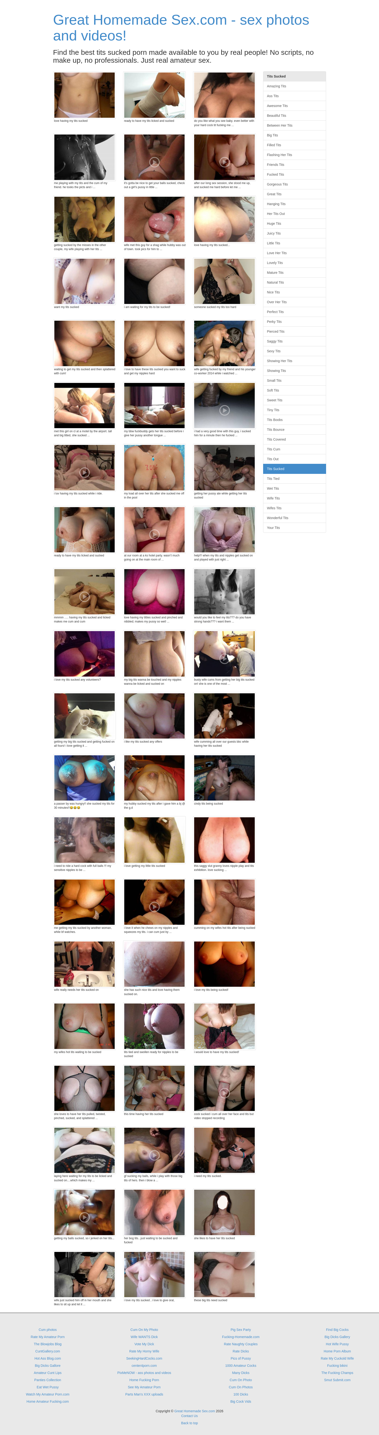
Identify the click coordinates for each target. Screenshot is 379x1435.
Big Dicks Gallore (47, 1366)
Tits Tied (273, 479)
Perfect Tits (275, 312)
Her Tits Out (276, 214)
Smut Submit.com (337, 1380)
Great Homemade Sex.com (194, 1411)
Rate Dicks (241, 1351)
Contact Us (189, 1416)
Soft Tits (273, 390)
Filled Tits (274, 145)
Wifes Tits (274, 508)
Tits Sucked (275, 469)
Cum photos (48, 1330)
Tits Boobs (275, 420)
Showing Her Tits (279, 361)
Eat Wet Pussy (48, 1387)
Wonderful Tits (277, 518)
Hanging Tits (276, 204)
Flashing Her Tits (279, 155)
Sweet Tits (275, 400)
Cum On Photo (241, 1380)
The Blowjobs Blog (48, 1344)
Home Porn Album (337, 1351)
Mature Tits (275, 273)
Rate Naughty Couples (241, 1344)
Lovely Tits (275, 263)
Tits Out (273, 459)
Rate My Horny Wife (144, 1351)
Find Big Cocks (337, 1330)
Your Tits (273, 528)
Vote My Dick (144, 1344)
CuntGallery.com (47, 1351)
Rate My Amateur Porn (48, 1337)
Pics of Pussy (241, 1358)
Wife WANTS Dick (144, 1337)
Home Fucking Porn (144, 1380)
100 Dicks (240, 1394)
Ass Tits (273, 96)
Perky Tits (274, 322)
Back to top (189, 1423)
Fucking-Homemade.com (240, 1337)
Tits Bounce (275, 430)
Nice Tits (273, 292)
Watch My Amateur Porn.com (47, 1394)
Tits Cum (273, 449)
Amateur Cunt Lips (48, 1373)
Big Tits (272, 135)
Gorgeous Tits (277, 184)
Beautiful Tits (276, 116)
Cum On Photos (241, 1387)
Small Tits (274, 380)
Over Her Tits (277, 302)
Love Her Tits (277, 253)
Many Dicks (240, 1373)
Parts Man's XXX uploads (144, 1394)
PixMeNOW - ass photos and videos (144, 1373)
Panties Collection (47, 1380)
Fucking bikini (337, 1366)
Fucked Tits (275, 174)
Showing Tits (276, 371)
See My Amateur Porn (144, 1387)
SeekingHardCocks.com (144, 1358)
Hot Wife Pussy (337, 1344)
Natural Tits (275, 282)
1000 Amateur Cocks (240, 1366)
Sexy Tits (274, 351)
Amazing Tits (276, 86)
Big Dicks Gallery (337, 1337)
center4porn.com (144, 1366)
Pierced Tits (275, 331)
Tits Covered (276, 439)
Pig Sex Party (241, 1330)
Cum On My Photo (144, 1330)
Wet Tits (273, 488)
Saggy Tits (275, 341)
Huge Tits (274, 223)
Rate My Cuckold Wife (337, 1358)
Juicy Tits (274, 233)
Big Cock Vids (240, 1401)
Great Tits (274, 194)
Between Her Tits (280, 125)
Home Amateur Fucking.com (48, 1401)
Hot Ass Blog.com (47, 1358)
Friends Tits (275, 165)
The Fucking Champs (337, 1373)
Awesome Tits (277, 106)
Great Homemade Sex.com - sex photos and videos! (181, 28)
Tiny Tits (273, 410)
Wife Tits (273, 498)
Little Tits (273, 243)
